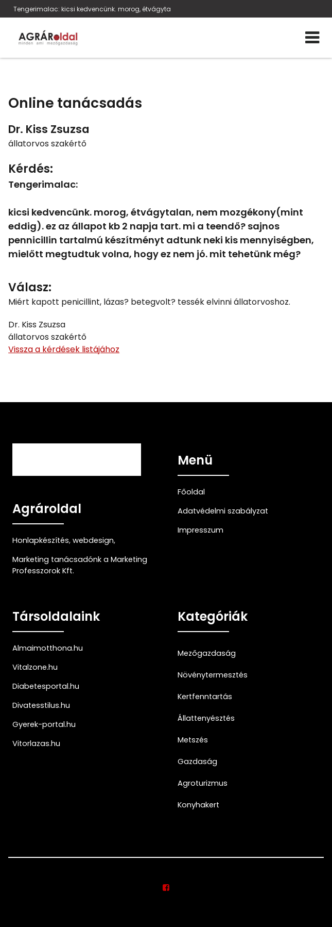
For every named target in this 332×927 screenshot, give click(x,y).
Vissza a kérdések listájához (63, 349)
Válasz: (29, 287)
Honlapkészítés (40, 540)
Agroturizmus (203, 783)
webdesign (93, 540)
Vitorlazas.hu (36, 743)
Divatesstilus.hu (41, 705)
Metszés (193, 740)
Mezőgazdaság (207, 653)
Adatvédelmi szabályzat (223, 511)
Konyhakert (198, 805)
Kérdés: (30, 169)
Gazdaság (197, 761)
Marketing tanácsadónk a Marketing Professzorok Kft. (79, 565)
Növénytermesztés (213, 675)
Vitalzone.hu (35, 667)
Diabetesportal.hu (45, 686)
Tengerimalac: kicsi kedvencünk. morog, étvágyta (92, 9)
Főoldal (191, 492)
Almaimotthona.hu (47, 648)
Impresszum (200, 530)
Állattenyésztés (206, 718)
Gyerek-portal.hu (44, 724)
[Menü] (312, 37)
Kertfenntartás (205, 696)
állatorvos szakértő (47, 144)
